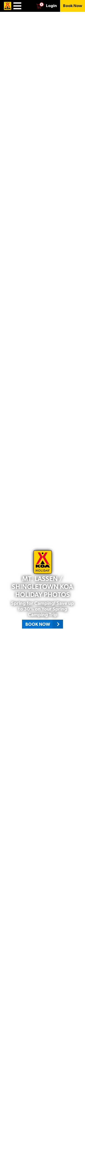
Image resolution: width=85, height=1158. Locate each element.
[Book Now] (72, 6)
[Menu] (17, 5)
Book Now (44, 624)
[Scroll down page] (77, 1149)
